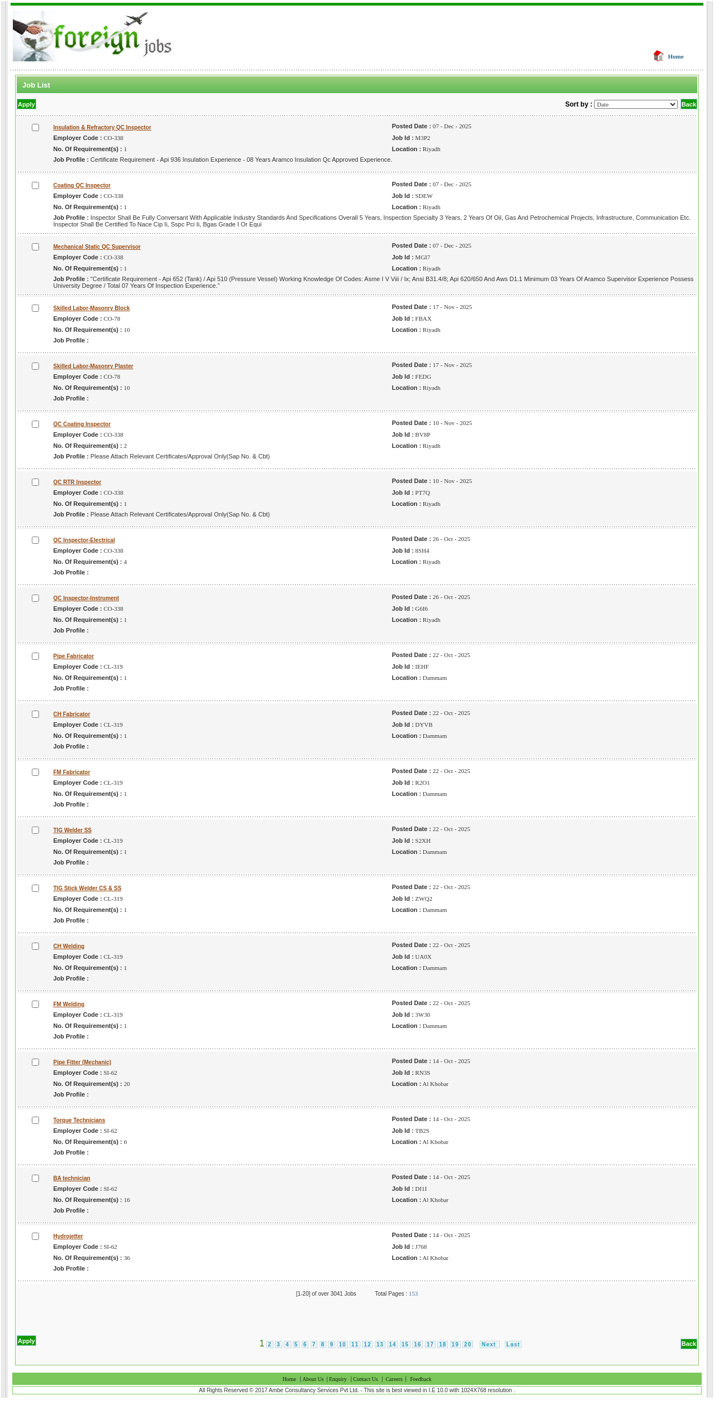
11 (355, 1344)
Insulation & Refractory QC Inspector (103, 127)
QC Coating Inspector (82, 424)
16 (417, 1344)
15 (405, 1344)
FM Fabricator (72, 772)
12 (367, 1344)
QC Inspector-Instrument (86, 598)
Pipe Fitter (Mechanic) (83, 1062)
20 (467, 1344)
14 (392, 1344)
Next (489, 1344)
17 (430, 1344)
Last (513, 1344)
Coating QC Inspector (82, 185)
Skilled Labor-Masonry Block (92, 308)
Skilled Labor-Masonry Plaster (93, 366)
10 (342, 1344)
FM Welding (69, 1004)
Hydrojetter (68, 1236)
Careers (394, 1379)
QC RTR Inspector (78, 482)
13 (380, 1344)
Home (676, 56)
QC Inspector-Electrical (84, 540)
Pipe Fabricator (74, 656)
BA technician (72, 1178)
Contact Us (365, 1379)
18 (442, 1344)
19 (455, 1344)
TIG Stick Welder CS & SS (88, 888)
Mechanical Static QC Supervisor (97, 247)
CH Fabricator (72, 714)
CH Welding (69, 946)
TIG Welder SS (73, 830)
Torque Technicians (79, 1120)
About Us (313, 1379)
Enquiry (338, 1379)
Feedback (420, 1379)
